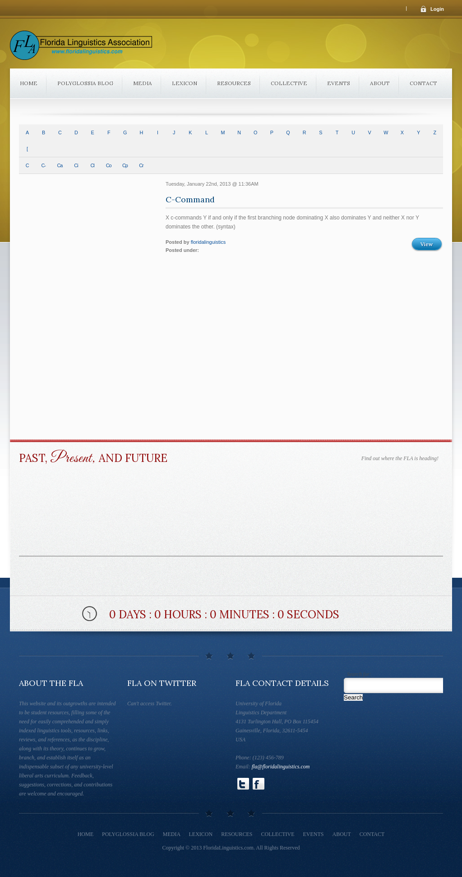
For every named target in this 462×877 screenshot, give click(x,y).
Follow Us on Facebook (258, 784)
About (380, 83)
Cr (141, 165)
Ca (59, 165)
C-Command (190, 199)
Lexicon (184, 83)
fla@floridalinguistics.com (281, 766)
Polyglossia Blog (85, 83)
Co (108, 165)
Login (437, 9)
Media (142, 83)
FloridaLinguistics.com (228, 848)
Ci (76, 165)
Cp (125, 165)
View (426, 244)
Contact (423, 83)
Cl (92, 165)
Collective (289, 83)
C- (43, 165)
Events (338, 83)
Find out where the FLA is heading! (400, 458)
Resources (234, 83)
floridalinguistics (208, 242)
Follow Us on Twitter (243, 784)
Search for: (359, 674)
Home (28, 83)
